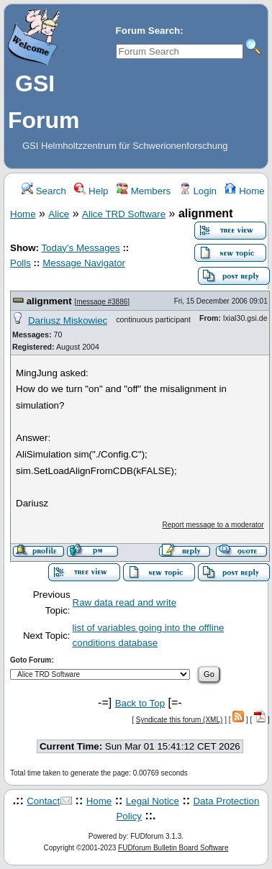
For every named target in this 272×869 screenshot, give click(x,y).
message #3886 (101, 302)
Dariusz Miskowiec (67, 320)
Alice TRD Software (124, 214)
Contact (43, 801)
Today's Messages (80, 247)
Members (144, 191)
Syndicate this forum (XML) (179, 720)
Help (91, 191)
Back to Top (140, 703)
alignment (49, 301)
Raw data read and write (124, 602)
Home (244, 191)
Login (198, 191)
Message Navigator (83, 263)
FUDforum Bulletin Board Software (173, 848)
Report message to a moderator (213, 525)
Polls (20, 263)
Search (44, 191)
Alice (58, 214)
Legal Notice (152, 801)
